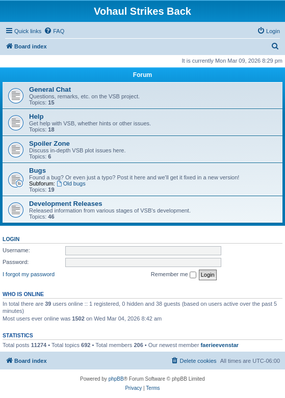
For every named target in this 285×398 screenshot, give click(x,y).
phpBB (116, 379)
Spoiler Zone (49, 143)
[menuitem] (54, 31)
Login (11, 239)
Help (36, 116)
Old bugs (71, 183)
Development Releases (65, 203)
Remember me (173, 274)
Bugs (37, 170)
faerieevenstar (219, 345)
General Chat (50, 89)
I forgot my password (29, 274)
